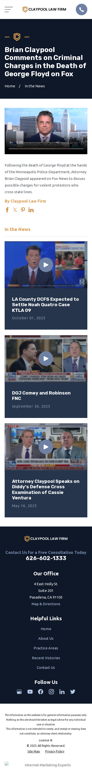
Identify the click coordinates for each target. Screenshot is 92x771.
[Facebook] (40, 691)
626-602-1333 (46, 558)
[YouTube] (30, 691)
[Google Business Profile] (19, 691)
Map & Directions (46, 604)
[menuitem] (33, 751)
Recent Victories (46, 658)
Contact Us (46, 667)
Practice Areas (46, 648)
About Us (45, 638)
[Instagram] (51, 691)
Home (46, 629)
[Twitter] (72, 691)
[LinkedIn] (62, 691)
